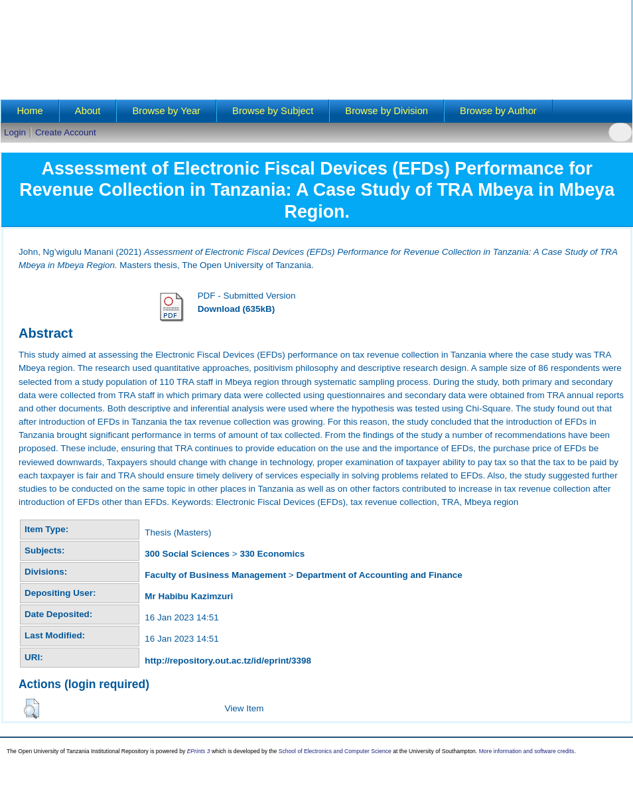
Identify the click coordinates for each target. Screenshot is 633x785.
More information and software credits (527, 751)
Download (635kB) (236, 309)
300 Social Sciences (187, 554)
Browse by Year (166, 111)
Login (15, 132)
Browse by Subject (272, 111)
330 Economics (272, 554)
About (88, 111)
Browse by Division (386, 111)
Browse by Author (498, 111)
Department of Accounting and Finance (379, 575)
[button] (31, 709)
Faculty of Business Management (215, 575)
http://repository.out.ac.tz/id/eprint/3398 (228, 661)
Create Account (65, 132)
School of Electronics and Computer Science (335, 751)
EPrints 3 (198, 751)
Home (29, 111)
